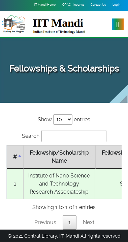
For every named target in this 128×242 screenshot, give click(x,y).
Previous (45, 222)
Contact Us (98, 4)
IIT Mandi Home (45, 4)
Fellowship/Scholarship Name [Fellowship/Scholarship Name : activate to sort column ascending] (59, 157)
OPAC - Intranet (73, 4)
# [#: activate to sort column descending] (15, 157)
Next (88, 222)
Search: (64, 136)
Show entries (64, 119)
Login (116, 4)
